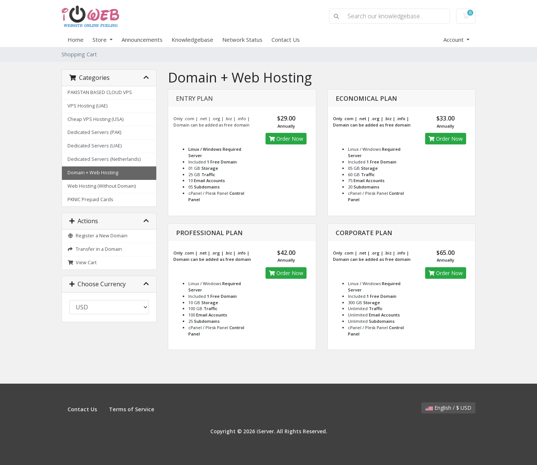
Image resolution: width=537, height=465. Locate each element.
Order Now (286, 138)
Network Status (242, 39)
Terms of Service (131, 409)
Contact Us (285, 39)
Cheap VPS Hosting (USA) (95, 119)
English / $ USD (448, 407)
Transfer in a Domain (94, 249)
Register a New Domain (97, 235)
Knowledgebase (192, 39)
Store (100, 39)
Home (75, 39)
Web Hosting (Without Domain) (101, 186)
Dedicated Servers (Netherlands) (104, 159)
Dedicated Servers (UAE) (94, 146)
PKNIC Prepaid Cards (90, 199)
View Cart (82, 262)
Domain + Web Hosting (92, 172)
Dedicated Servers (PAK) (94, 132)
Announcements (142, 39)
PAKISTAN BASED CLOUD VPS (99, 92)
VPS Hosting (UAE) (87, 106)
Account (454, 39)
